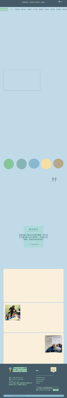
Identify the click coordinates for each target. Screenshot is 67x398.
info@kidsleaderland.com (17, 377)
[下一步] (60, 237)
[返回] (6, 237)
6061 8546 (17, 381)
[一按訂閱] (55, 390)
